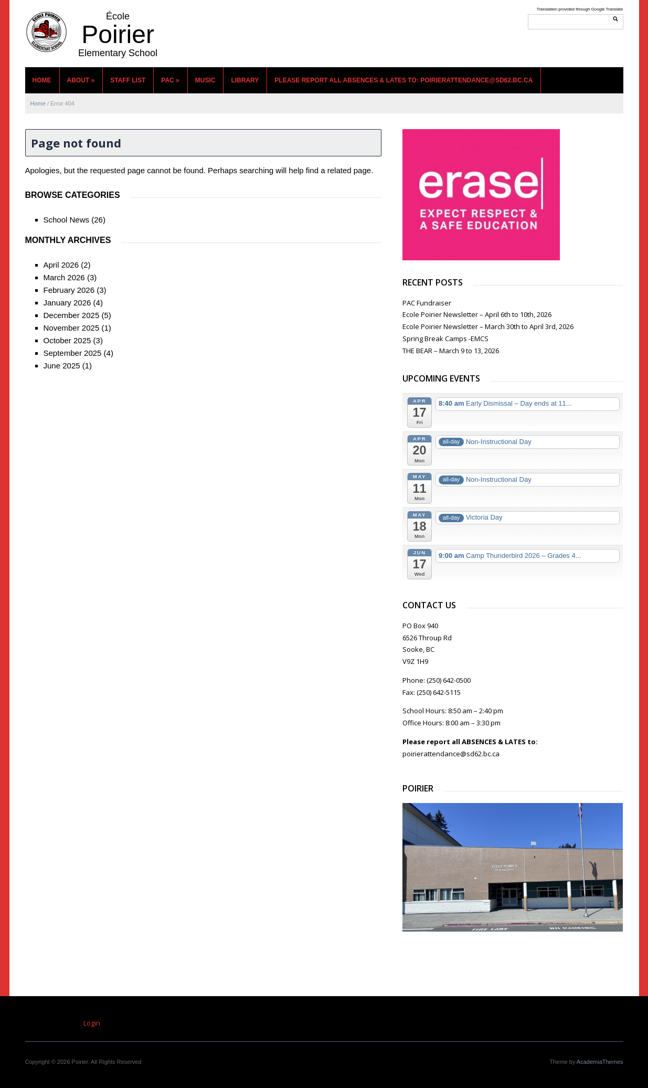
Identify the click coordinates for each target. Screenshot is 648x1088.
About (81, 80)
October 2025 (67, 340)
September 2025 (73, 352)
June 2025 (62, 365)
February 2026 (69, 290)
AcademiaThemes (600, 1062)
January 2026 (67, 302)
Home (42, 80)
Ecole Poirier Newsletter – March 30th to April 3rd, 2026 (487, 326)
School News (67, 219)
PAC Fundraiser (426, 303)
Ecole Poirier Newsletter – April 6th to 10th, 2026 (476, 314)
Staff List (127, 80)
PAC (170, 80)
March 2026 (64, 277)
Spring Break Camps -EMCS (445, 338)
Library (245, 80)
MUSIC (205, 80)
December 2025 (72, 315)
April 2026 (61, 264)
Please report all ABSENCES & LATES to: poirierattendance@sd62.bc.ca (403, 80)
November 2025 (72, 327)
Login (91, 1023)
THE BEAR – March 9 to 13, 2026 (450, 350)
